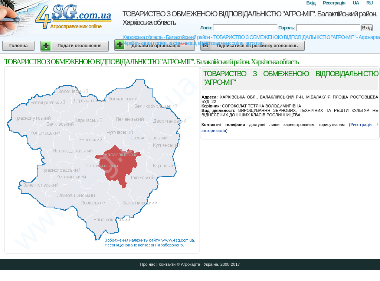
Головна (18, 45)
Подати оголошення (80, 45)
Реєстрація (334, 3)
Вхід (310, 3)
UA (356, 3)
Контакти (167, 264)
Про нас (147, 264)
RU (369, 3)
